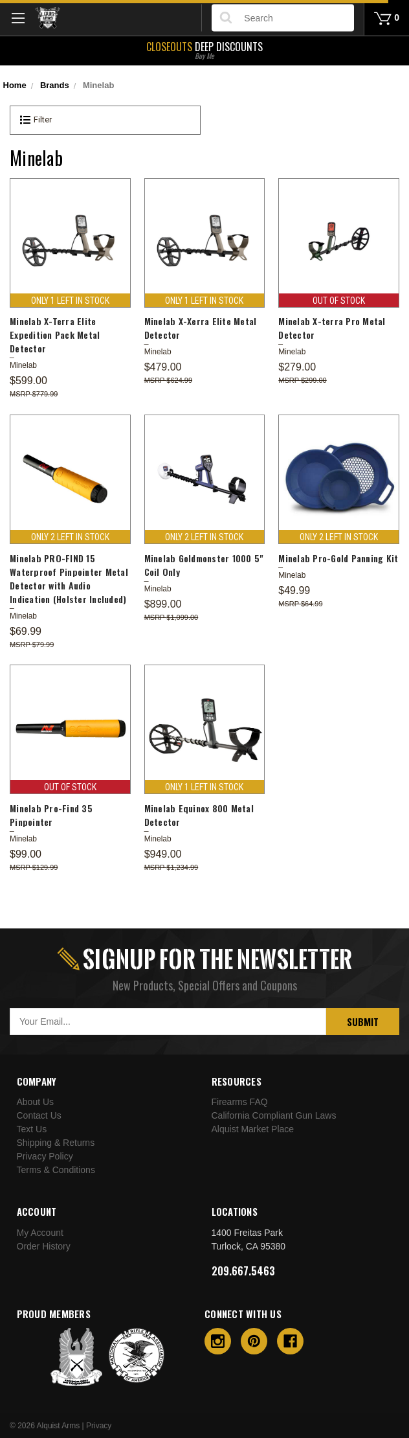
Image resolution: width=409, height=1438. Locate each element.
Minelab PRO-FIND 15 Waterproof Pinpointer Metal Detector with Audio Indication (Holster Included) (69, 578)
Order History (44, 1246)
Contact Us (39, 1115)
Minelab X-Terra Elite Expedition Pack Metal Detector (55, 334)
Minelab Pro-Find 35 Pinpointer (51, 814)
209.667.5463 (243, 1271)
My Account (40, 1232)
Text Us (32, 1129)
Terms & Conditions (56, 1170)
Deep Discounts (204, 49)
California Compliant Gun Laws (274, 1115)
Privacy (98, 1425)
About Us (35, 1102)
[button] (105, 120)
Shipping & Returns (56, 1142)
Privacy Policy (45, 1156)
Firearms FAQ (240, 1102)
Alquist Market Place (253, 1129)
